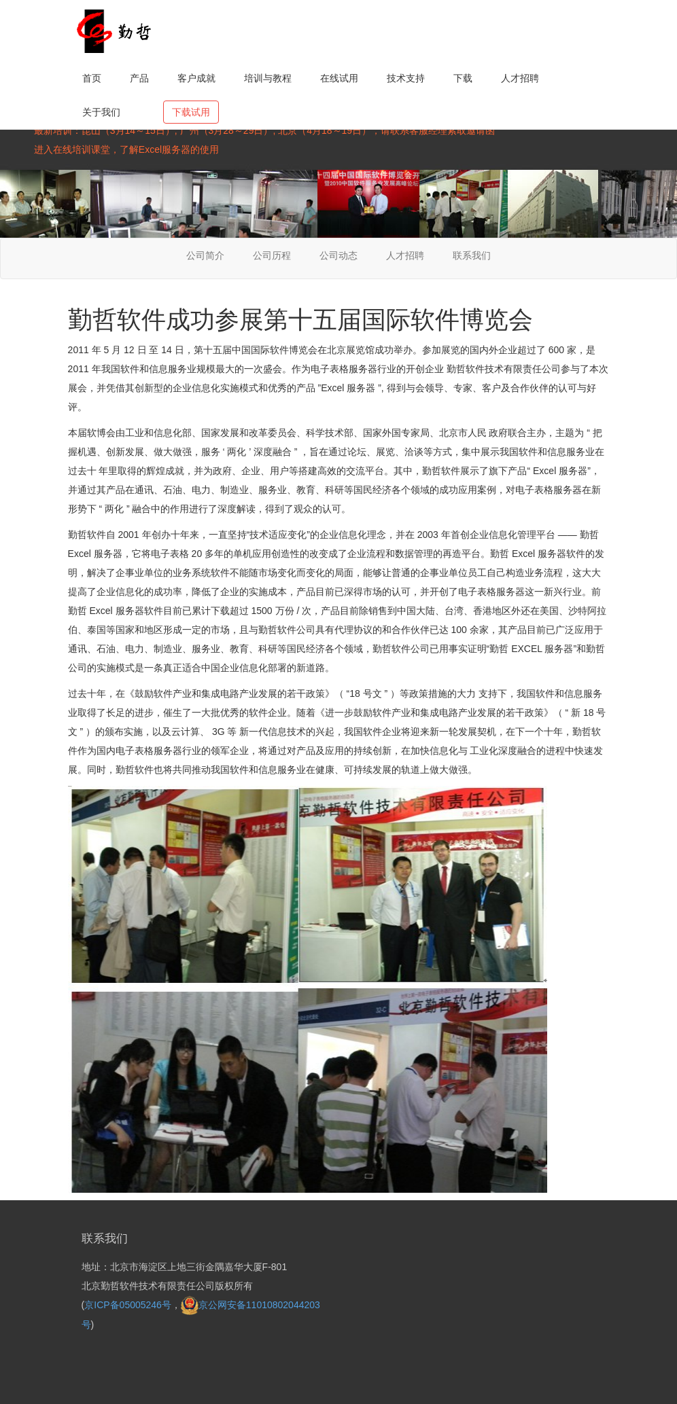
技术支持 (406, 78)
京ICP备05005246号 (127, 1304)
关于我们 (101, 112)
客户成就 (196, 78)
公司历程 (272, 255)
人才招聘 (520, 78)
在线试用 (339, 78)
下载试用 (191, 112)
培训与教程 (268, 78)
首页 (91, 78)
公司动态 (338, 255)
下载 (462, 78)
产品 (139, 78)
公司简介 (205, 255)
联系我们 (472, 255)
